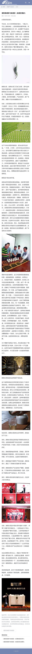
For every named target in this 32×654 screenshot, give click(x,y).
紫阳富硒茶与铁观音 (8, 630)
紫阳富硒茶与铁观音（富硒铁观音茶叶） (14, 638)
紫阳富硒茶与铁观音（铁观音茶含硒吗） (14, 641)
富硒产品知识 (10, 7)
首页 (4, 7)
